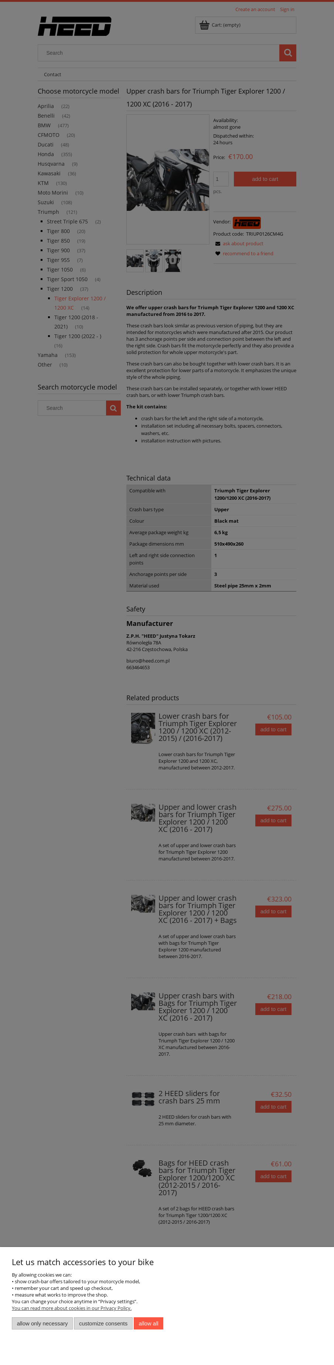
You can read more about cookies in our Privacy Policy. (72, 1308)
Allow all (149, 1323)
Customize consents (103, 1323)
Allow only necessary (42, 1323)
